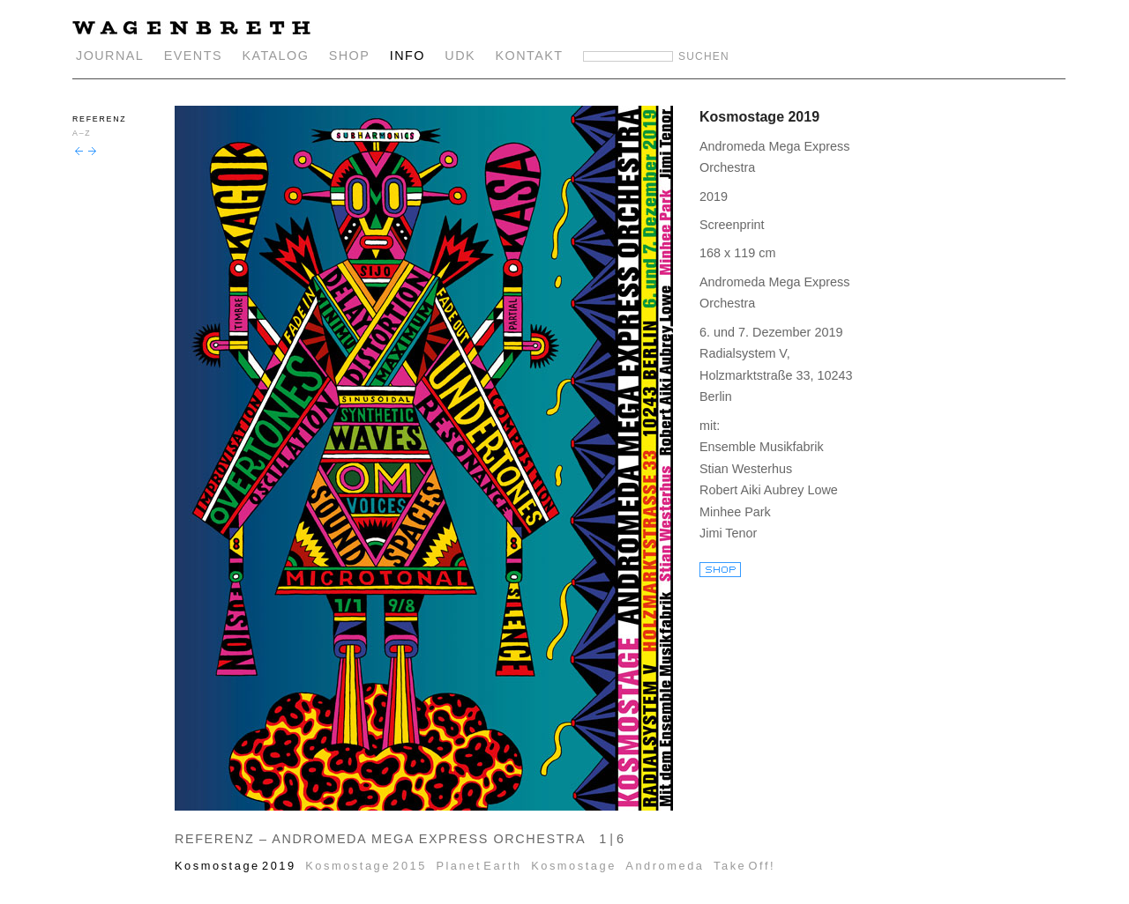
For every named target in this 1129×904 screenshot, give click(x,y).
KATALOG (275, 55)
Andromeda (664, 865)
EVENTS (193, 55)
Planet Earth (478, 865)
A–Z (81, 133)
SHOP (349, 55)
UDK (460, 55)
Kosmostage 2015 (366, 865)
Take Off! (744, 865)
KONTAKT (530, 55)
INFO (407, 55)
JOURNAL (110, 55)
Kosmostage (574, 865)
